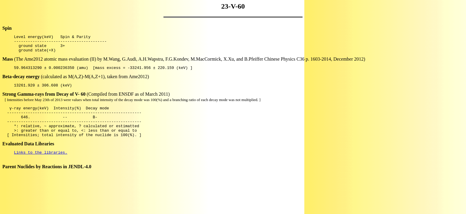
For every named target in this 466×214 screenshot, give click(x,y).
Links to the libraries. (40, 164)
